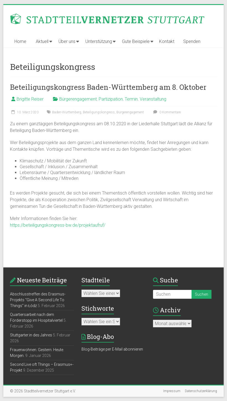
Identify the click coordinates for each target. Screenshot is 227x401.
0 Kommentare (166, 112)
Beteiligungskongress (99, 112)
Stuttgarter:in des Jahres (31, 335)
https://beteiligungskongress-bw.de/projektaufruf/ (57, 225)
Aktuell (42, 41)
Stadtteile (95, 280)
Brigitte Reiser (30, 99)
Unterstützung (98, 41)
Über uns (66, 41)
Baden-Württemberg (66, 112)
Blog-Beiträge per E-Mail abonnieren (112, 349)
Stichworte (97, 308)
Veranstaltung (153, 99)
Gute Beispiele (136, 41)
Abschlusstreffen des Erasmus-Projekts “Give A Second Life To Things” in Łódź (37, 300)
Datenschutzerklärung (201, 391)
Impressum (171, 391)
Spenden (191, 41)
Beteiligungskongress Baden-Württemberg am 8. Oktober (108, 87)
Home (20, 41)
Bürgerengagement (78, 99)
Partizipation (111, 99)
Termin (131, 99)
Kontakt (166, 41)
